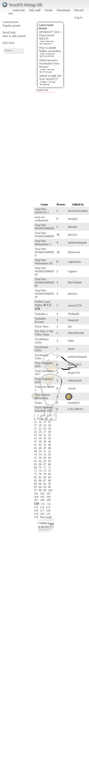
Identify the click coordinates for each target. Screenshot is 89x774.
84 (49, 477)
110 (36, 504)
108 (42, 500)
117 (42, 510)
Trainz (38, 402)
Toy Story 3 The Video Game (44, 333)
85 (35, 480)
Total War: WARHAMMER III (44, 282)
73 (35, 470)
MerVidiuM (74, 282)
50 (40, 451)
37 (35, 441)
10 (41, 418)
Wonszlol (73, 320)
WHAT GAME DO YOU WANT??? (50, 77)
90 (40, 483)
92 (49, 483)
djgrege (46, 84)
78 (40, 474)
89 (35, 483)
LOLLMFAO (75, 409)
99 (44, 490)
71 (44, 467)
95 (44, 487)
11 (46, 418)
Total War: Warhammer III (44, 262)
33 (35, 438)
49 (35, 451)
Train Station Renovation (42, 396)
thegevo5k (74, 372)
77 (35, 474)
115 (48, 507)
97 (35, 490)
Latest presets (11, 21)
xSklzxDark (74, 380)
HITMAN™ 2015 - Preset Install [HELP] (50, 35)
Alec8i (72, 388)
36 (49, 438)
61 (35, 461)
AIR (70, 396)
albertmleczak (76, 332)
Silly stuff (34, 10)
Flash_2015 (74, 364)
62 (40, 461)
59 (44, 457)
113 (36, 507)
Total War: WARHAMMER (44, 227)
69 (35, 467)
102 (42, 493)
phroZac (72, 234)
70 (40, 467)
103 (48, 493)
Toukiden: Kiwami (40, 320)
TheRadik (73, 313)
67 (44, 464)
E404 (71, 340)
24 (49, 428)
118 (48, 510)
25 (35, 431)
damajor (72, 226)
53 (35, 454)
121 (48, 513)
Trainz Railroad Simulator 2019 (44, 409)
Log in (78, 17)
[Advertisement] (41, 147)
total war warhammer (41, 219)
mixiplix (72, 218)
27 (44, 431)
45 (35, 448)
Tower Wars (42, 326)
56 (49, 454)
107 (36, 500)
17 (35, 425)
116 (36, 510)
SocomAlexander (78, 210)
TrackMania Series (42, 341)
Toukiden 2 (41, 313)
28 (49, 431)
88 (49, 480)
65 (35, 464)
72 (49, 467)
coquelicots (74, 261)
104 (36, 496)
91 (44, 483)
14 (40, 422)
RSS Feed (8, 42)
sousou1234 (74, 305)
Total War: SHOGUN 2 (42, 211)
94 (40, 487)
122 (36, 517)
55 (44, 454)
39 (44, 441)
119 (36, 513)
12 (51, 418)
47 (44, 448)
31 (44, 435)
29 (35, 435)
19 (44, 425)
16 (49, 422)
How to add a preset (14, 36)
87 (44, 480)
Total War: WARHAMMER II (44, 252)
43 (44, 444)
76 (49, 470)
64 (49, 461)
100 (50, 490)
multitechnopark (77, 242)
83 (44, 477)
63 (44, 461)
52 (49, 451)
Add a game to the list (46, 525)
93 (35, 487)
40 (49, 441)
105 (42, 496)
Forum (49, 10)
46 (40, 448)
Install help (9, 32)
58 (40, 457)
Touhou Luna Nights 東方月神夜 (43, 305)
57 (35, 457)
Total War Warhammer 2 (43, 242)
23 (44, 428)
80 (49, 474)
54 (40, 454)
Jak (70, 326)
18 (40, 425)
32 (49, 435)
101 (36, 493)
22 (40, 428)
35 (44, 438)
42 (40, 444)
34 (40, 438)
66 (40, 464)
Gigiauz (72, 271)
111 (43, 503)
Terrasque (47, 71)
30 (40, 435)
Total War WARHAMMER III (44, 271)
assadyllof (73, 402)
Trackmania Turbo (41, 349)
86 (40, 480)
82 (40, 477)
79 (44, 474)
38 (40, 441)
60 (49, 457)
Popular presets (11, 25)
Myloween (74, 252)
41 (35, 444)
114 (42, 507)
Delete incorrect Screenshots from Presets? (49, 63)
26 (40, 431)
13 (35, 422)
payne (71, 348)
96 (49, 487)
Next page (46, 517)
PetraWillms (48, 56)
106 (48, 496)
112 (49, 503)
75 (44, 470)
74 (40, 470)
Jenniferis (47, 43)
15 (44, 422)
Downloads (63, 10)
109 (48, 500)
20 (49, 425)
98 (40, 490)
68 (49, 464)
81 (35, 477)
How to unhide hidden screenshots (50, 49)
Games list (19, 10)
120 (42, 513)
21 (35, 428)
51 (44, 451)
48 (49, 448)
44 (49, 444)
